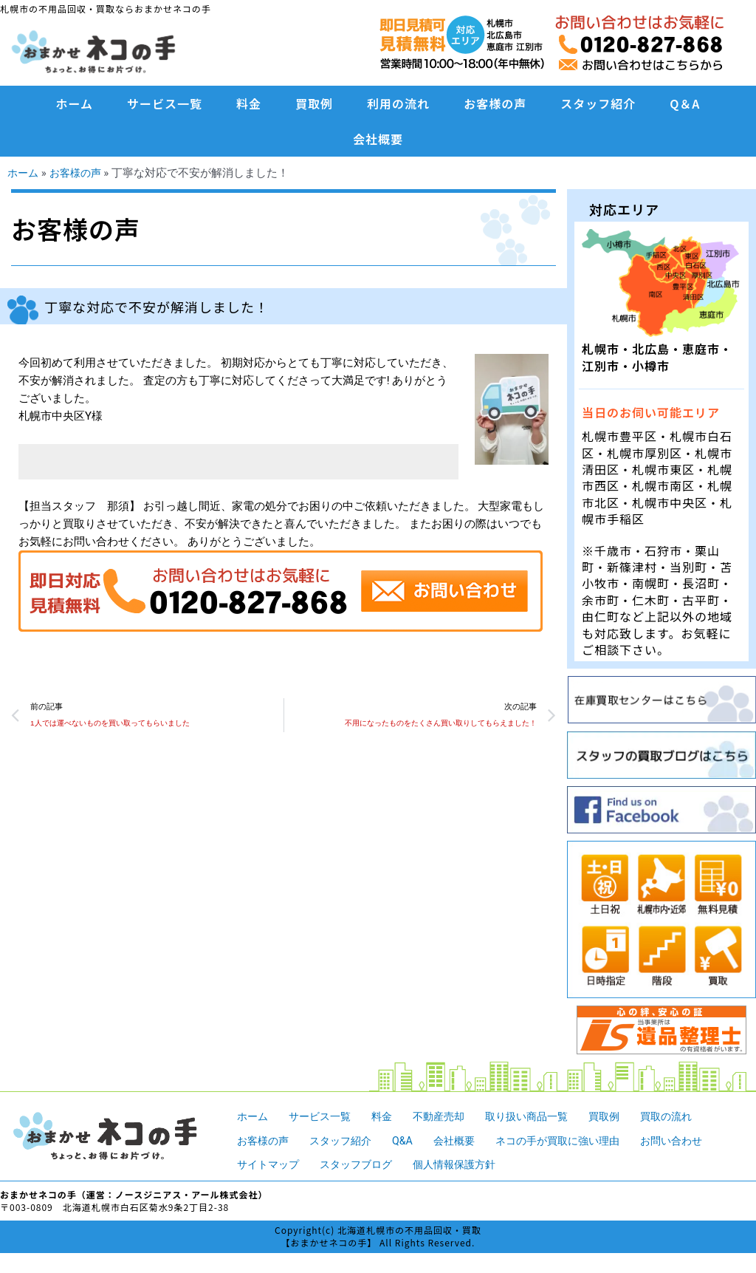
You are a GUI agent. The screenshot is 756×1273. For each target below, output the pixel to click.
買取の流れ (687, 1116)
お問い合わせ (694, 1140)
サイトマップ (270, 1164)
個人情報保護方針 (466, 1164)
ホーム (75, 103)
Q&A (411, 1140)
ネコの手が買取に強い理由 (573, 1140)
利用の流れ (398, 103)
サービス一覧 (164, 103)
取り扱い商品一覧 (541, 1116)
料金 (248, 103)
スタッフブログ (363, 1164)
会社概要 (378, 139)
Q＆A (685, 103)
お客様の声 (495, 103)
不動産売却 (448, 1116)
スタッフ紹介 (598, 103)
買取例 (314, 103)
